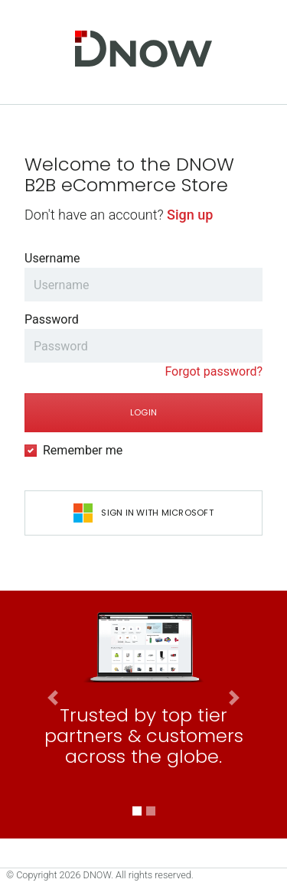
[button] (53, 789)
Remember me (82, 450)
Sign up (190, 215)
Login (143, 412)
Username (52, 258)
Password (51, 319)
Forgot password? (214, 371)
